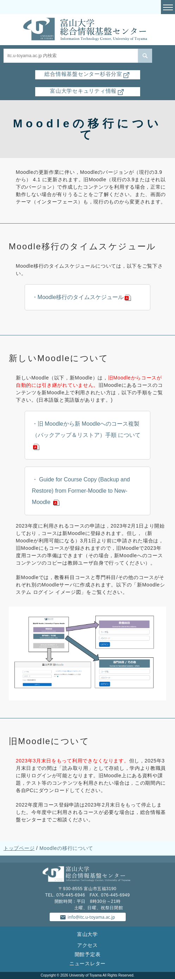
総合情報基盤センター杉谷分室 (87, 74)
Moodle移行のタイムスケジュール (81, 297)
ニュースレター (87, 963)
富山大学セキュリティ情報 (87, 91)
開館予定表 (88, 954)
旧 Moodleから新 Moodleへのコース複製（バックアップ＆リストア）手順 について (86, 429)
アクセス (87, 945)
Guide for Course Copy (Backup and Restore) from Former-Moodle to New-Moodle (81, 490)
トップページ (19, 848)
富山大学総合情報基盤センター (87, 30)
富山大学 (87, 934)
